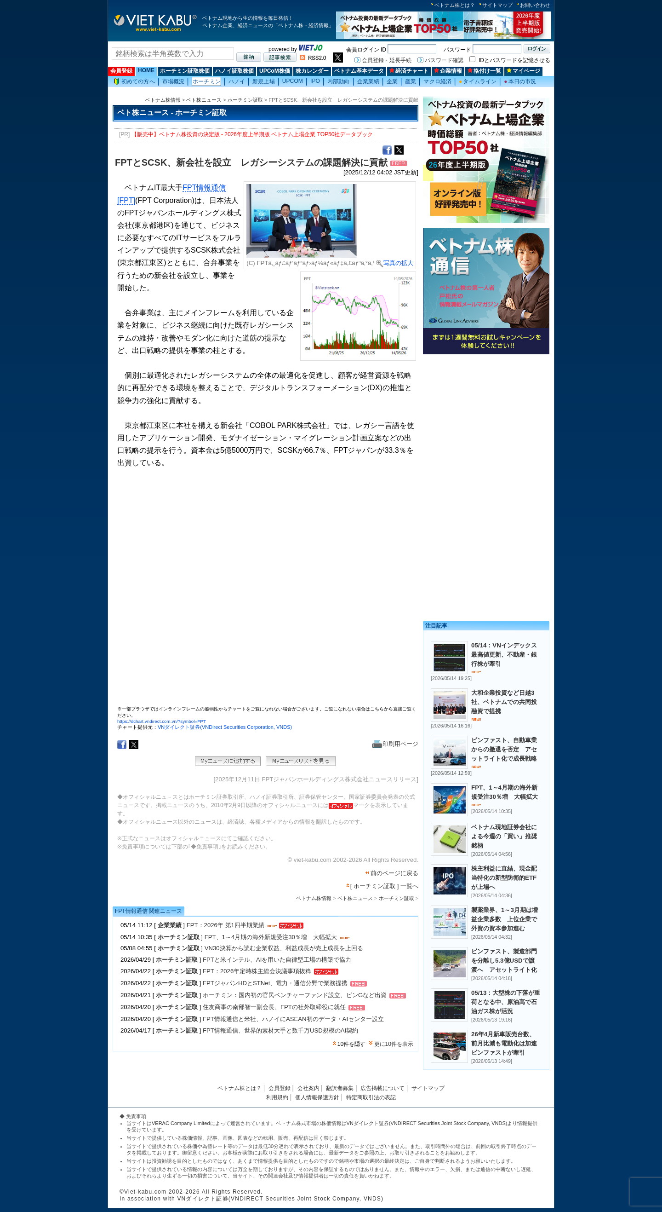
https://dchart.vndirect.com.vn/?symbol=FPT (161, 721)
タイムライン (477, 81)
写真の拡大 (394, 263)
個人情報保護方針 (317, 1097)
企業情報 (448, 71)
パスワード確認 (444, 60)
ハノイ (236, 81)
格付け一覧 (484, 71)
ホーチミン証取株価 (185, 71)
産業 (410, 81)
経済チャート (408, 71)
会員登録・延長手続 (386, 60)
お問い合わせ (535, 5)
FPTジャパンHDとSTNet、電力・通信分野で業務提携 (275, 983)
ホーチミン (207, 81)
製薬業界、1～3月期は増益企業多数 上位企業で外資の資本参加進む (504, 919)
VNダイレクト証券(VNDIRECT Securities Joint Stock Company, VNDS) (427, 1123)
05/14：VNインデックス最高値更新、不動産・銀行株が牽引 (504, 654)
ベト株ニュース (204, 100)
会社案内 (308, 1088)
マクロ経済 (437, 81)
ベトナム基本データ (359, 71)
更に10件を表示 (393, 1044)
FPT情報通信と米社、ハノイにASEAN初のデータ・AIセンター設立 (293, 1019)
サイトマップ (497, 5)
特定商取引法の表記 (371, 1097)
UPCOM (292, 81)
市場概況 (173, 81)
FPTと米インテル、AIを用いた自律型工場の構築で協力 (277, 959)
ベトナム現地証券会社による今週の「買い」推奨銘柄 (504, 836)
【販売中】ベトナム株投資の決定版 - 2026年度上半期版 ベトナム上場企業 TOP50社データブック (252, 134)
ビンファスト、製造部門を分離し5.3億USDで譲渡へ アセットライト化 (504, 960)
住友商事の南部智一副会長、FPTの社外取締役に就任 (274, 1007)
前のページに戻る (394, 873)
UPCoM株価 (274, 71)
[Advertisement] (486, 422)
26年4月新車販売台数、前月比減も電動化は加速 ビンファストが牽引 (507, 1043)
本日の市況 (520, 81)
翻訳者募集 (340, 1088)
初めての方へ (134, 81)
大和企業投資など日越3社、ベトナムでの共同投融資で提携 (504, 702)
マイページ (523, 71)
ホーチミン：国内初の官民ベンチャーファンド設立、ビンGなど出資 (295, 995)
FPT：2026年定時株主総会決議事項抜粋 (257, 971)
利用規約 (277, 1097)
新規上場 (263, 81)
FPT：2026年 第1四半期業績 (225, 925)
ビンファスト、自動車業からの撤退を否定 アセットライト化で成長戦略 (504, 749)
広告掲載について (382, 1088)
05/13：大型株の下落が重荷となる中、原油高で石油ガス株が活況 (505, 1002)
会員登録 (121, 71)
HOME (146, 70)
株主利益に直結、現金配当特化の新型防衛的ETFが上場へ (504, 877)
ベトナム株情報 (163, 100)
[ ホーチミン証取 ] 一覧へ (384, 886)
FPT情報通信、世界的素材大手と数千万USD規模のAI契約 (280, 1030)
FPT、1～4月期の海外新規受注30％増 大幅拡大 (271, 937)
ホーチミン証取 (245, 100)
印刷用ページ (395, 743)
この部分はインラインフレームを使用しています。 (266, 591)
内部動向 (338, 81)
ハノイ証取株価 (234, 71)
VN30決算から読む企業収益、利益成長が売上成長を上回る (284, 948)
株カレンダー (312, 71)
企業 (392, 81)
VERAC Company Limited (181, 1123)
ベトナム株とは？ (454, 5)
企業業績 (368, 81)
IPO (315, 81)
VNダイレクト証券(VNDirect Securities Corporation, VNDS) (225, 727)
